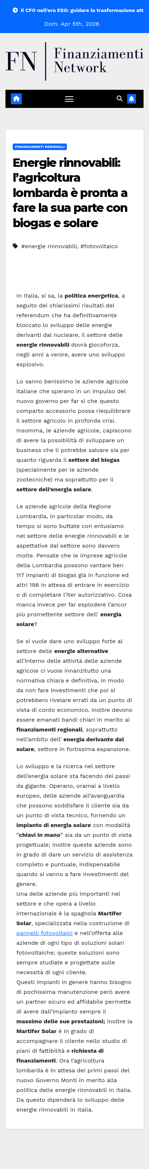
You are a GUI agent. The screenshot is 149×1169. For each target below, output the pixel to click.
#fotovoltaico (99, 246)
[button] (119, 98)
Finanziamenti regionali (40, 147)
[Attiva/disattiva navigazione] (69, 99)
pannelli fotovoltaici (44, 933)
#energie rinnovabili (49, 246)
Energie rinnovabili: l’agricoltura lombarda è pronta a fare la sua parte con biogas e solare (70, 193)
